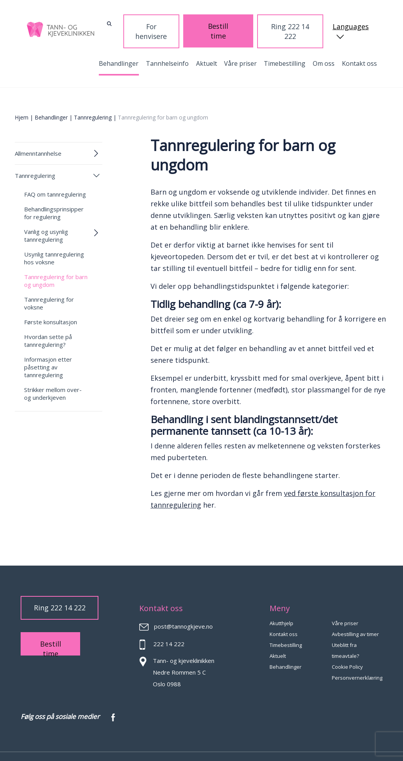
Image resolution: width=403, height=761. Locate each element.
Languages (351, 23)
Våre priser (240, 46)
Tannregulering (93, 100)
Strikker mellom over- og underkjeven (53, 377)
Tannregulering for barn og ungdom (56, 264)
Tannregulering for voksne (49, 286)
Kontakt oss (359, 46)
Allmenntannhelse (38, 137)
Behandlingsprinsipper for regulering (54, 196)
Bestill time (245, 22)
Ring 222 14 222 (292, 22)
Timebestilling (284, 46)
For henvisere (201, 22)
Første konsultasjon (50, 305)
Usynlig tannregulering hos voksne (54, 241)
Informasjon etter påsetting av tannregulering (48, 350)
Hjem (21, 100)
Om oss (324, 46)
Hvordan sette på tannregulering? (48, 324)
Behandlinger (118, 46)
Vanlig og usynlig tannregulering (46, 219)
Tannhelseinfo (167, 46)
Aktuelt (206, 46)
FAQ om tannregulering (55, 177)
